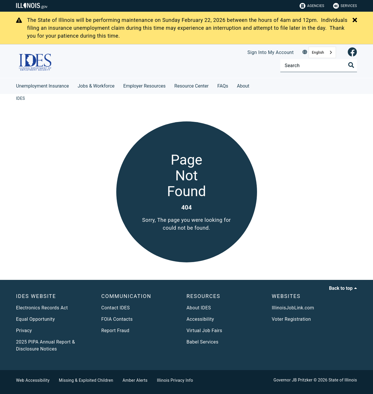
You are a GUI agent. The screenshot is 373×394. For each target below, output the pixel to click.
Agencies (312, 6)
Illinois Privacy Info (175, 380)
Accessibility (200, 319)
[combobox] (322, 52)
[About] (253, 85)
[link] (352, 52)
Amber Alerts (135, 380)
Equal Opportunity (35, 319)
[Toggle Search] (351, 65)
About (243, 86)
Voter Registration (291, 319)
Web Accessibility (33, 380)
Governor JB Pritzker (293, 380)
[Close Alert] (355, 20)
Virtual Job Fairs (204, 330)
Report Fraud (115, 330)
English (318, 52)
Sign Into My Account (270, 52)
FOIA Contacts (117, 319)
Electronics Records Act (42, 308)
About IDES (198, 308)
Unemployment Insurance (42, 86)
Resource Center (191, 86)
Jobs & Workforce (96, 86)
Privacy (24, 330)
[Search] (318, 65)
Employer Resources (144, 86)
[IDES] (20, 98)
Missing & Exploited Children (86, 380)
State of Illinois (342, 380)
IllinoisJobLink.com (293, 308)
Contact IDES (115, 308)
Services (345, 6)
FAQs (222, 86)
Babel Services (202, 342)
